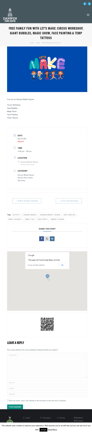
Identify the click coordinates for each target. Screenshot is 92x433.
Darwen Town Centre (25, 178)
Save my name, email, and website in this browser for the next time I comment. (37, 400)
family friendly (15, 219)
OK (62, 265)
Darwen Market (30, 215)
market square (57, 219)
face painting (69, 215)
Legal (28, 418)
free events (43, 219)
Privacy (62, 418)
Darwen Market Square (26, 175)
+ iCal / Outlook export (68, 201)
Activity (16, 215)
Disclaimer (47, 418)
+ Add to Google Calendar (27, 201)
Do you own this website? (36, 265)
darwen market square (50, 215)
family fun (29, 219)
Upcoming (21, 180)
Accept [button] (43, 430)
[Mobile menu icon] (88, 14)
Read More (52, 430)
